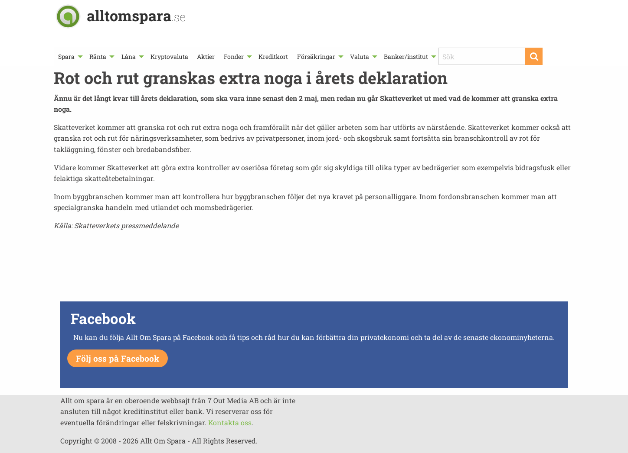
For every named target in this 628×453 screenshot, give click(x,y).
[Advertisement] (314, 268)
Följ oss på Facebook (117, 358)
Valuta (359, 56)
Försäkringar (316, 56)
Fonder (234, 56)
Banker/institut (406, 56)
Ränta (97, 56)
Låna (128, 56)
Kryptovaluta (169, 56)
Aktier (206, 56)
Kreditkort (273, 56)
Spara (66, 56)
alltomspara (136, 15)
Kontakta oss (230, 422)
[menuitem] (69, 56)
